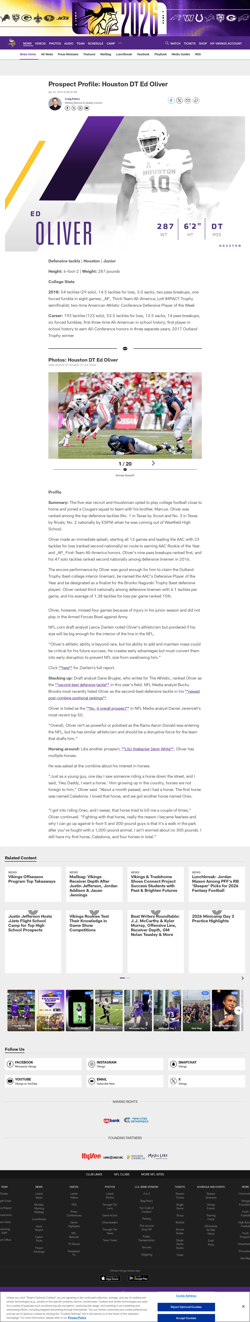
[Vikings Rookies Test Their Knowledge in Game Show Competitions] (94, 971)
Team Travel (109, 1269)
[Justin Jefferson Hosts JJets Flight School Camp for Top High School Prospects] (33, 971)
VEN (75, 1235)
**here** (66, 667)
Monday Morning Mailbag (40, 1239)
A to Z (146, 1225)
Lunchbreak (41, 1249)
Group (178, 1245)
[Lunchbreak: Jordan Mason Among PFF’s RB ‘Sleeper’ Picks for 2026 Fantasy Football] (217, 898)
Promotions (243, 1279)
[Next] (153, 463)
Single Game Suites (178, 1273)
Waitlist (179, 1252)
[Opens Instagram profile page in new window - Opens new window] (80, 108)
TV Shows (75, 1269)
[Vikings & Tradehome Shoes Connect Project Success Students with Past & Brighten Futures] (156, 898)
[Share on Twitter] (179, 102)
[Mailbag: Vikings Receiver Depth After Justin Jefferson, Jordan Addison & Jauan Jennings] (94, 900)
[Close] (243, 1306)
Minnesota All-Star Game (209, 1259)
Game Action (110, 1245)
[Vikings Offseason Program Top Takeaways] (33, 893)
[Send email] (187, 102)
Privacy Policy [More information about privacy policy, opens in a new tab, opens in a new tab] (77, 1317)
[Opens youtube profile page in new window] (43, 1113)
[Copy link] (196, 100)
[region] (125, 1307)
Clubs (179, 1283)
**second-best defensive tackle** (84, 684)
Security (146, 1276)
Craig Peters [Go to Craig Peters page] (72, 98)
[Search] (167, 43)
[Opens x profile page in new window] (206, 1113)
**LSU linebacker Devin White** (150, 748)
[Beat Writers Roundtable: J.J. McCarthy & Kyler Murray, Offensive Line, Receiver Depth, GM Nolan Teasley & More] (156, 973)
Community (243, 1225)
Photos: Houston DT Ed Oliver (83, 360)
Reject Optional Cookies (186, 1307)
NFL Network (75, 1262)
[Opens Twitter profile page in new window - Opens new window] (73, 108)
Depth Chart (6, 1231)
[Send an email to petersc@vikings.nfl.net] (86, 108)
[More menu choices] (120, 43)
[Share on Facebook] (171, 102)
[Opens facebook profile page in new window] (43, 1096)
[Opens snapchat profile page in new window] (206, 1096)
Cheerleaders (110, 1252)
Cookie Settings (186, 1296)
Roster (6, 1225)
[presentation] (243, 1010)
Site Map (243, 1286)
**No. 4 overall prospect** (109, 708)
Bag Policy (146, 1231)
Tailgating (146, 1283)
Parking (146, 1248)
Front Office (6, 1272)
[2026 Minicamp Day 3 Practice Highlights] (217, 966)
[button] (122, 1009)
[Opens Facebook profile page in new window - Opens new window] (67, 108)
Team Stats (7, 1255)
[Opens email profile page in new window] (125, 1113)
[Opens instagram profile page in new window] (125, 1096)
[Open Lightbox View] (125, 427)
